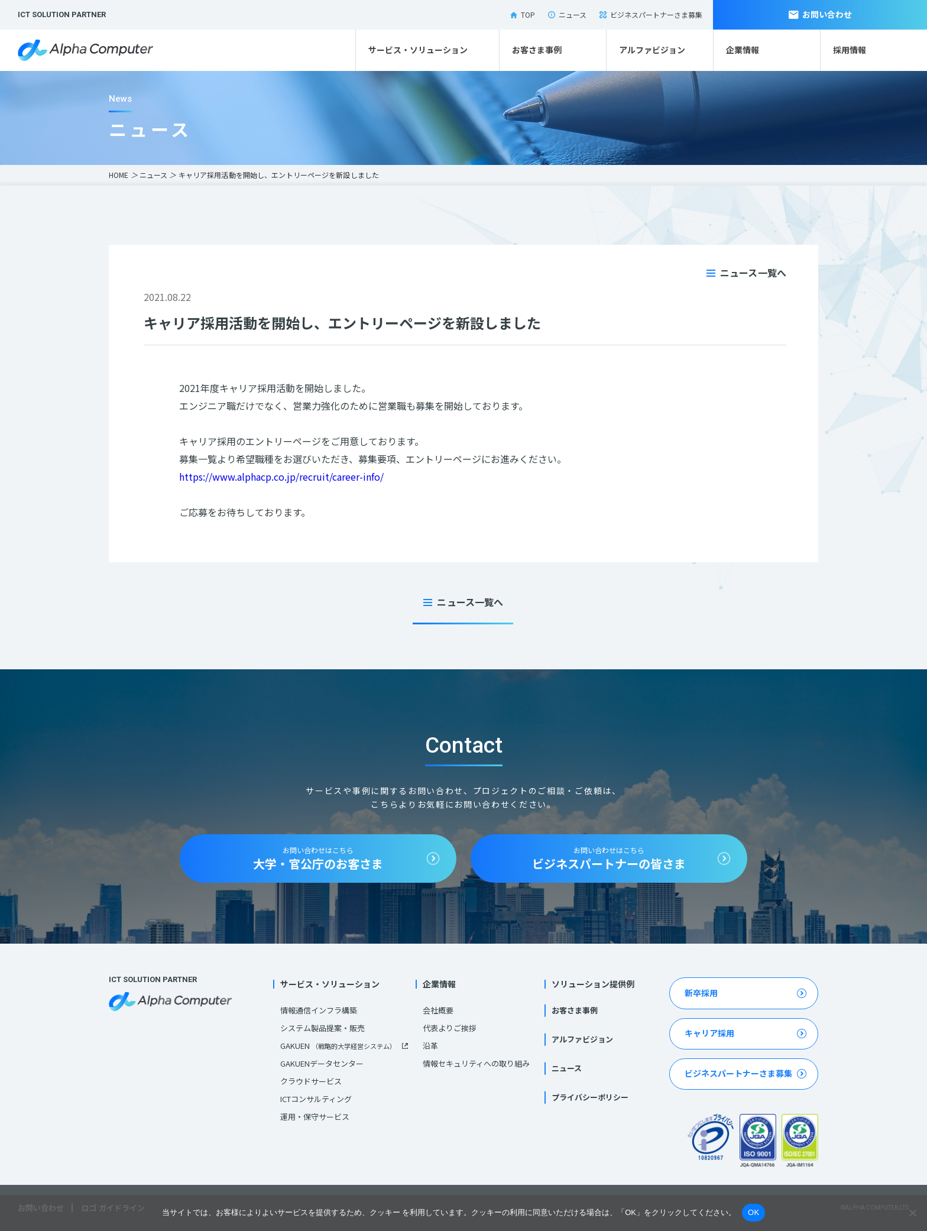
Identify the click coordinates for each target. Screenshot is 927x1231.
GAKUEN (338, 1045)
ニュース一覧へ (753, 272)
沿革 (430, 1045)
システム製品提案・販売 (322, 1028)
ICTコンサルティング (316, 1098)
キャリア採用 (709, 1033)
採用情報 (849, 50)
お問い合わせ (820, 14)
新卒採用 (701, 993)
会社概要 (438, 1010)
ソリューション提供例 (593, 984)
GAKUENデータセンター (322, 1063)
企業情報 (742, 50)
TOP (522, 14)
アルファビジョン (652, 50)
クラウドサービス (311, 1081)
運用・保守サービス (314, 1116)
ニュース (567, 14)
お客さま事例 (537, 50)
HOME (118, 175)
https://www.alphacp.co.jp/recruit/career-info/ (281, 476)
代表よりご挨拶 (450, 1028)
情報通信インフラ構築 (318, 1010)
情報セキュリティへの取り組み (476, 1063)
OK (753, 1212)
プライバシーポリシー (590, 1097)
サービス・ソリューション (418, 50)
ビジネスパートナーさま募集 (650, 14)
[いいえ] (912, 1213)
